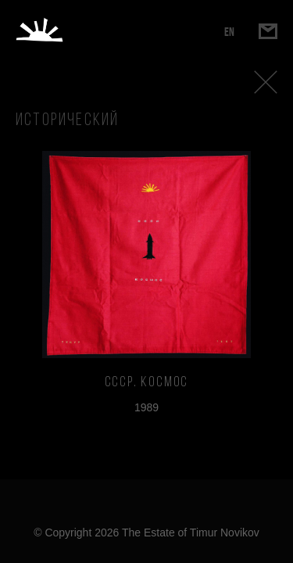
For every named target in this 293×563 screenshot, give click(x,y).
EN (229, 31)
